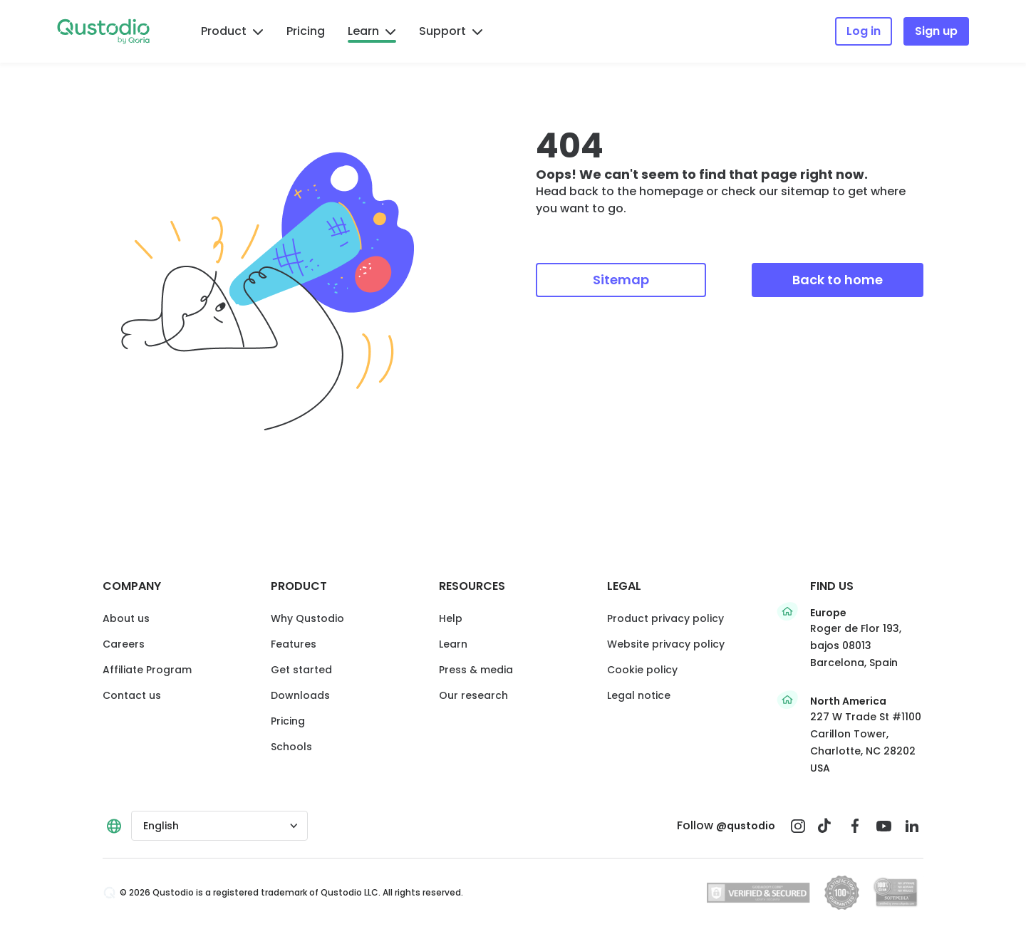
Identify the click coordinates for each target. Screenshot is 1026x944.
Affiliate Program (147, 670)
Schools (291, 747)
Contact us (132, 695)
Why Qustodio (307, 618)
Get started (301, 670)
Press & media (476, 670)
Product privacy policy (665, 618)
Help (450, 618)
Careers (124, 644)
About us (126, 618)
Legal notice (638, 695)
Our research (473, 695)
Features (293, 644)
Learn (372, 31)
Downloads (300, 695)
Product (232, 31)
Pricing (305, 31)
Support (451, 31)
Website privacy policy (666, 644)
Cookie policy (642, 670)
